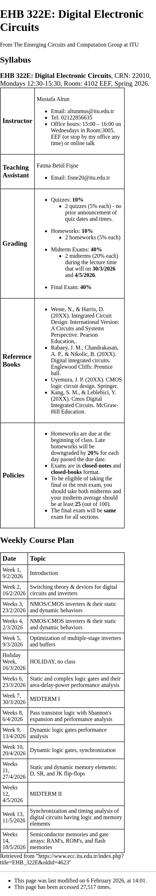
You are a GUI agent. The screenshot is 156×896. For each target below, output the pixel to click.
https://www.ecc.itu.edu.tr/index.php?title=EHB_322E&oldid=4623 (62, 859)
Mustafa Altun (53, 99)
